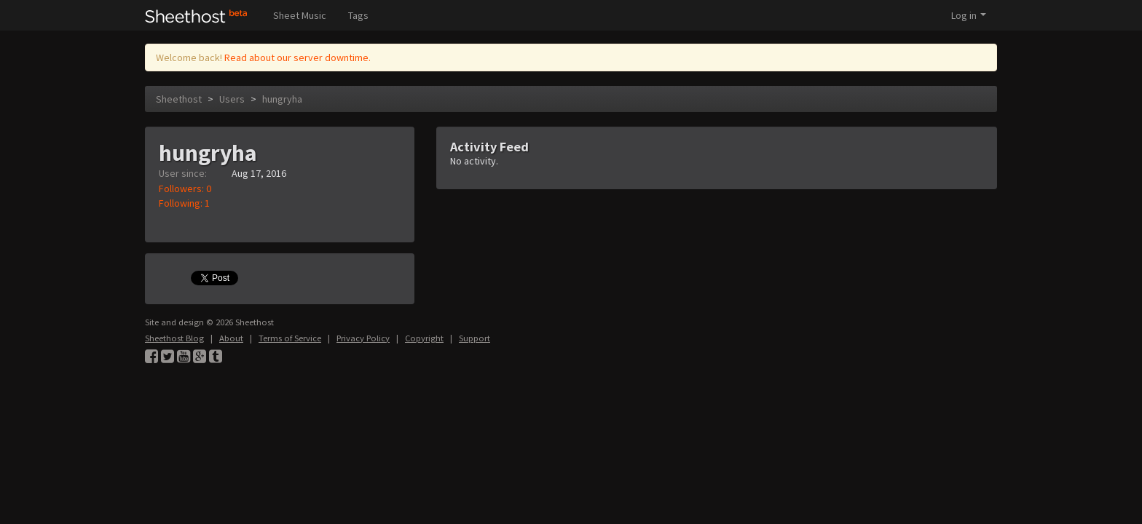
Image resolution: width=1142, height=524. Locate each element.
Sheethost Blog (174, 338)
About (231, 338)
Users (232, 99)
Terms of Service (290, 338)
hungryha (282, 99)
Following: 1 (184, 203)
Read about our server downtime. (297, 57)
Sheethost (179, 99)
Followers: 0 (185, 188)
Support (474, 338)
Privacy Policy (363, 338)
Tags (358, 15)
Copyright (424, 338)
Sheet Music (299, 15)
